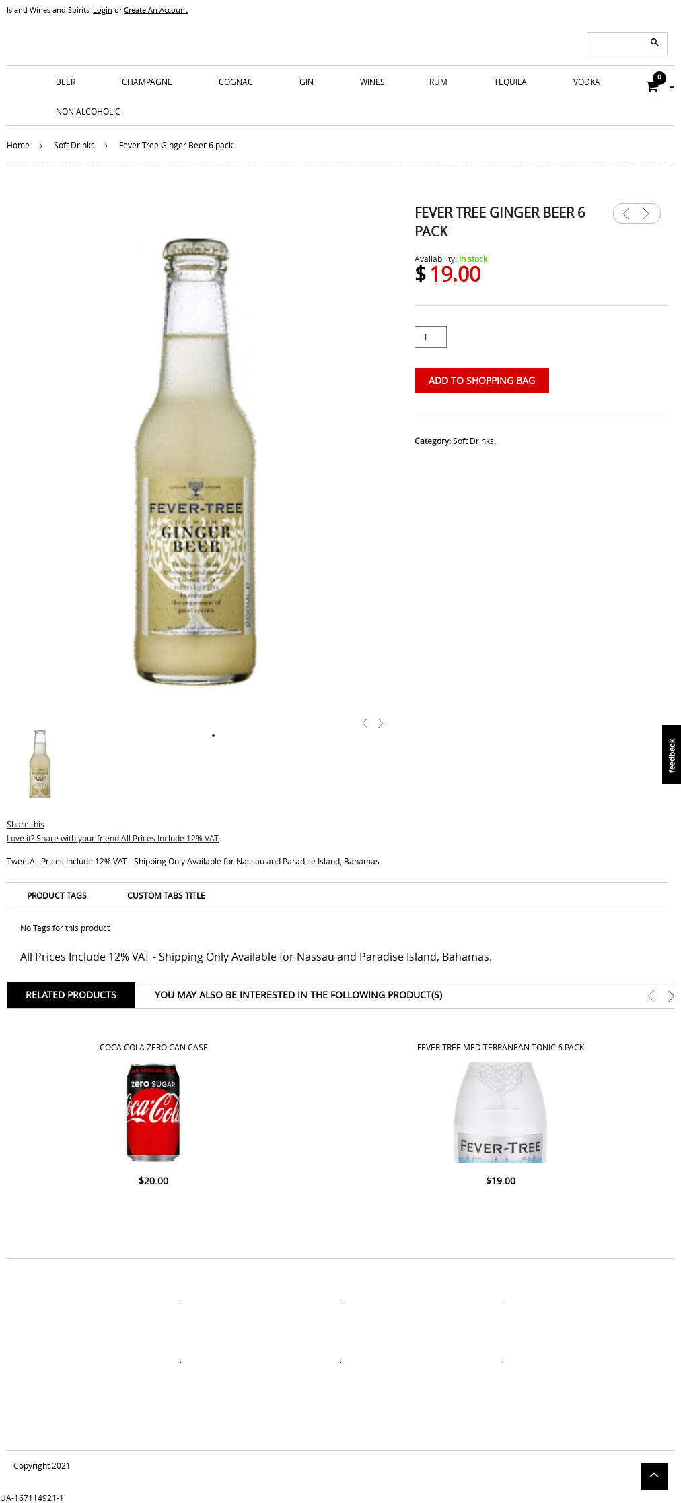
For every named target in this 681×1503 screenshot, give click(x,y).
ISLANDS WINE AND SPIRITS (340, 34)
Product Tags (57, 895)
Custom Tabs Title (166, 895)
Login (102, 10)
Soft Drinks (74, 144)
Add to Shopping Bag (482, 380)
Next (648, 208)
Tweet (18, 861)
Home (18, 144)
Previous (625, 213)
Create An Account (156, 10)
